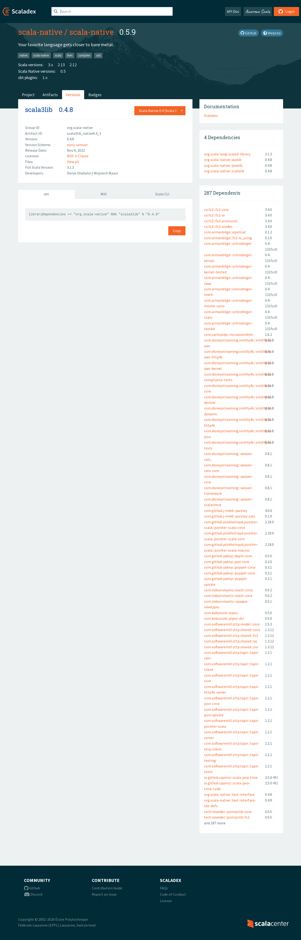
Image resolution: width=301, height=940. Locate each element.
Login (286, 11)
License (166, 900)
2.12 (73, 64)
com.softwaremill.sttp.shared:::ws (230, 641)
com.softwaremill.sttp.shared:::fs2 (231, 635)
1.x (45, 77)
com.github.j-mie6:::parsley (225, 510)
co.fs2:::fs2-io (214, 215)
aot (98, 55)
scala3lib (39, 109)
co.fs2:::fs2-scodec (218, 226)
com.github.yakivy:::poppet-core (229, 573)
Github (32, 888)
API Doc (233, 11)
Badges (95, 94)
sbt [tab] (46, 194)
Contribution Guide (107, 888)
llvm (70, 55)
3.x (50, 64)
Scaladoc (211, 115)
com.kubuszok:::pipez (221, 612)
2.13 (61, 64)
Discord (33, 894)
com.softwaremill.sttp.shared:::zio (231, 647)
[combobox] (159, 110)
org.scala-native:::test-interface (229, 794)
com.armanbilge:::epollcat (225, 232)
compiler (84, 55)
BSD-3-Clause (78, 156)
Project (28, 94)
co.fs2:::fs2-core (216, 209)
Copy (177, 230)
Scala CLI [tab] (162, 194)
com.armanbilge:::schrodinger (227, 243)
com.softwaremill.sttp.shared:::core (232, 629)
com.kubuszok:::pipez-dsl (224, 618)
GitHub (248, 33)
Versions (73, 94)
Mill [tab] (104, 194)
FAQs (164, 888)
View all (73, 161)
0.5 (63, 71)
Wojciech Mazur (106, 173)
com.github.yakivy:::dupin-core (228, 556)
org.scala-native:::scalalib (224, 171)
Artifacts (50, 94)
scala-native (40, 32)
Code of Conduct (173, 894)
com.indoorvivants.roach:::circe (228, 590)
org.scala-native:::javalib (223, 165)
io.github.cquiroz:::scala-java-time (231, 777)
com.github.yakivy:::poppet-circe (229, 567)
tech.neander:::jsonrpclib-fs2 (226, 817)
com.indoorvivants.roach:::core (228, 595)
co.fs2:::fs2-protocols (221, 221)
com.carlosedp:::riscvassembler (228, 334)
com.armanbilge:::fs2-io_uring (228, 238)
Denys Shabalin (79, 173)
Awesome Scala (257, 11)
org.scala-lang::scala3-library (227, 154)
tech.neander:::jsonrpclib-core (227, 811)
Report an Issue (104, 894)
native (24, 55)
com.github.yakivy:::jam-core (226, 561)
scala (58, 55)
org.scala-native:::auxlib (222, 159)
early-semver (77, 144)
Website (272, 33)
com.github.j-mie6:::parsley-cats (229, 516)
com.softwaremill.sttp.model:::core (232, 624)
